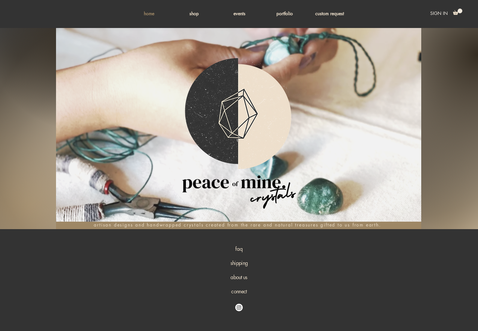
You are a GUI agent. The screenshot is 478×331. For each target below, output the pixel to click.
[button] (194, 14)
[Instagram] (239, 307)
